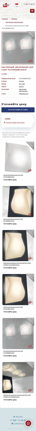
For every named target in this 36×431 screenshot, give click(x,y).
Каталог (14, 19)
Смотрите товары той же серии (15, 122)
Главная (5, 19)
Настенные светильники (14, 22)
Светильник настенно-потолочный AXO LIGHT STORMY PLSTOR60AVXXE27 (17, 396)
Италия (21, 81)
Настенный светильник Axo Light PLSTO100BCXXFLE (13, 176)
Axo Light (22, 84)
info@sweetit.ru (19, 423)
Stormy (21, 86)
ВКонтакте (19, 417)
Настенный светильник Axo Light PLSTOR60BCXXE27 (13, 352)
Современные (23, 94)
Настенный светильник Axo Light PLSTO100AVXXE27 (13, 308)
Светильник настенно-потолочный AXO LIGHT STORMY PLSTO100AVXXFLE (17, 264)
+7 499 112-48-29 (29, 4)
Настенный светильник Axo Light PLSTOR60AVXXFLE (13, 220)
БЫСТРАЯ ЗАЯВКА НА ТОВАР (18, 110)
